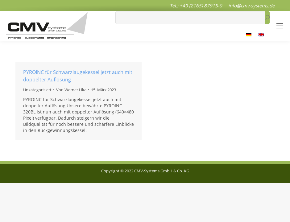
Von (71, 89)
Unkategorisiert (37, 89)
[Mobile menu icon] (280, 26)
